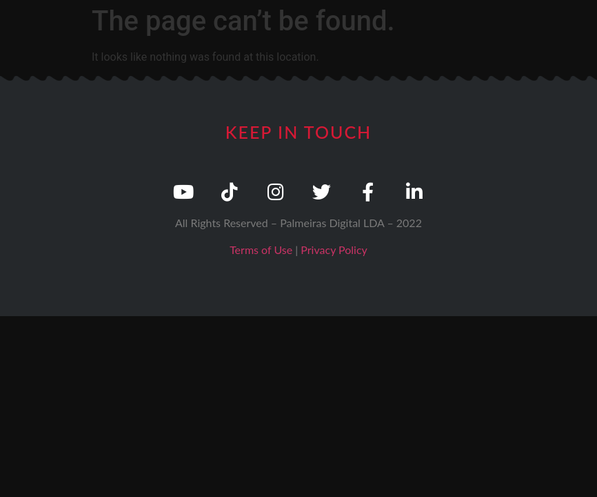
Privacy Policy (334, 249)
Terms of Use (261, 249)
